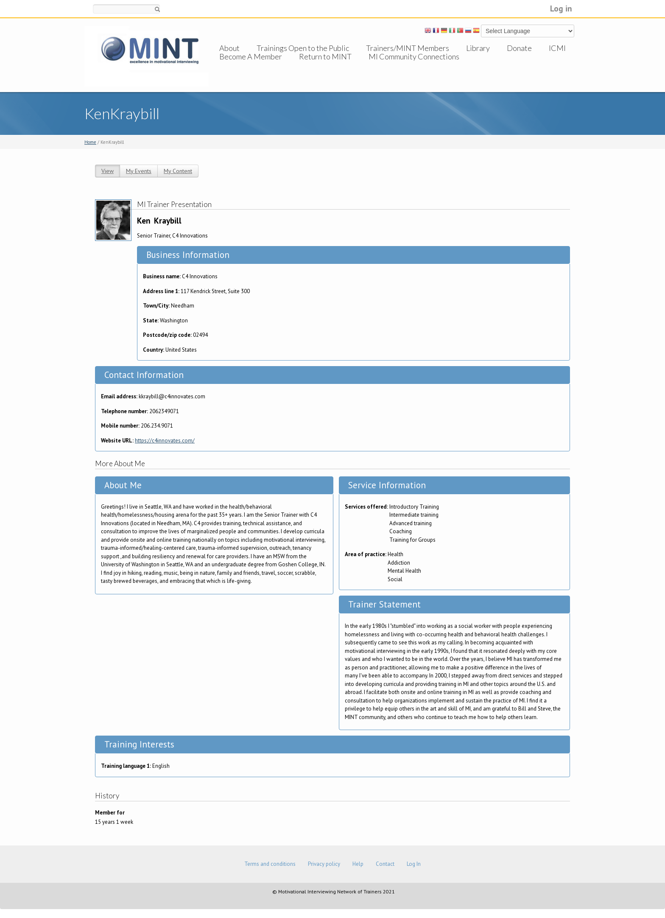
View (107, 171)
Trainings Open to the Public (303, 48)
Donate (519, 48)
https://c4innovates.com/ (165, 440)
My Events (138, 171)
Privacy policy (324, 864)
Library (478, 48)
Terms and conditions (270, 864)
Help (357, 864)
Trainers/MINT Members (407, 48)
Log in (561, 8)
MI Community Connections (414, 65)
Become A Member (250, 65)
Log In (414, 864)
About (229, 48)
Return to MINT (325, 65)
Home (90, 142)
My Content (178, 171)
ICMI (557, 48)
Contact (385, 864)
